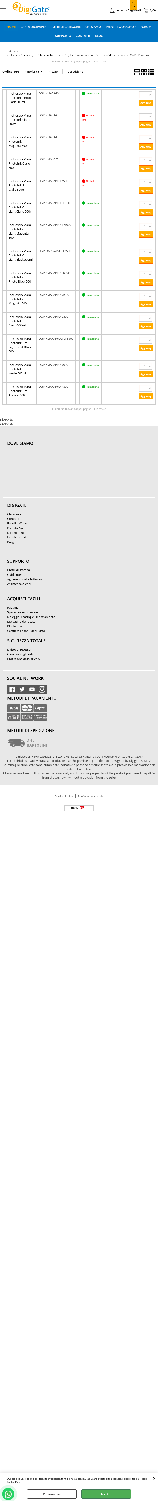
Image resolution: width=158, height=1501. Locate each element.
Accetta (106, 1494)
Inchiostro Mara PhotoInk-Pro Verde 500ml (20, 368)
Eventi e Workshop (121, 26)
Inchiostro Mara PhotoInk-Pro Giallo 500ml (20, 185)
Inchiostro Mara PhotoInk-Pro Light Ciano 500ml (21, 207)
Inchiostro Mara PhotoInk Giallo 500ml (20, 163)
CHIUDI (154, 1478)
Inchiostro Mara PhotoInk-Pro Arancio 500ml (20, 390)
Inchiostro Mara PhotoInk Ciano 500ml (20, 119)
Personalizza (52, 1494)
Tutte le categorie (66, 26)
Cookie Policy (14, 1482)
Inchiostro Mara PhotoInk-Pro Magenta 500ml (20, 299)
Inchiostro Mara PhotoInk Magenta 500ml (20, 141)
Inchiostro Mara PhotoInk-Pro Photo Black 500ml (21, 277)
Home (11, 26)
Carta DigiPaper (33, 26)
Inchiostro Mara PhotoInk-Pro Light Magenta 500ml (20, 231)
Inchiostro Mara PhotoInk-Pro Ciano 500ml (20, 320)
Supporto (63, 36)
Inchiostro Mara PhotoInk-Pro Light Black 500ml (21, 255)
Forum (146, 26)
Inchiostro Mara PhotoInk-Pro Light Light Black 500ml (20, 344)
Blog (99, 36)
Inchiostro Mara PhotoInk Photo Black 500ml (20, 97)
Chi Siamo (93, 26)
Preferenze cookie (90, 796)
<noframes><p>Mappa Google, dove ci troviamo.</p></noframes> (42, 473)
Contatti (83, 36)
